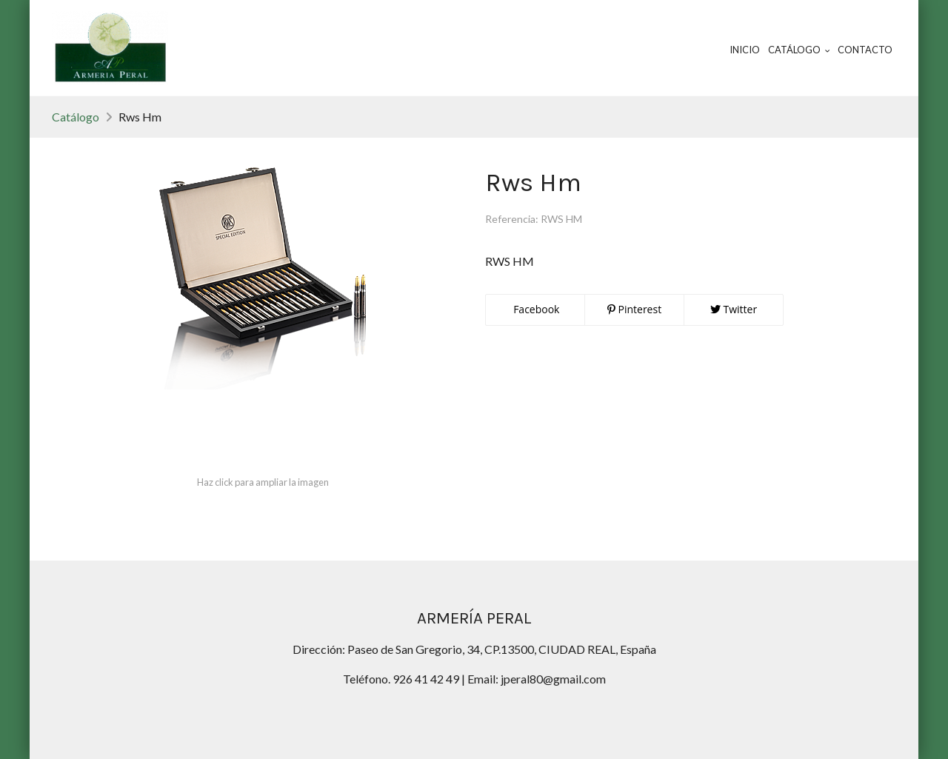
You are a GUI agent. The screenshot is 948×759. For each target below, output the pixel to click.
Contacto (865, 50)
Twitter (733, 309)
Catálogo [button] (799, 50)
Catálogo (75, 117)
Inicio (745, 50)
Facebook (535, 309)
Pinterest (634, 309)
